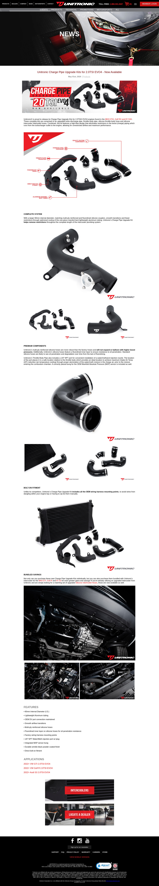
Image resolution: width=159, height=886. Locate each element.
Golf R (49, 581)
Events (44, 10)
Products (5, 3)
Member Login (149, 4)
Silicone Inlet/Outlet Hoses (86, 583)
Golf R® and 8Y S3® (123, 119)
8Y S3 (58, 581)
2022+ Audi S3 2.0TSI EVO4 (37, 772)
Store (104, 852)
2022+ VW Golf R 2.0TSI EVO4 (38, 768)
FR (135, 4)
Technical (71, 10)
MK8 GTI (42, 581)
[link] (104, 866)
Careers (96, 852)
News (31, 3)
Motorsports (40, 3)
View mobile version (79, 857)
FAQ (62, 852)
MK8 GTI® (109, 119)
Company (23, 3)
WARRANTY (86, 852)
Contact (50, 3)
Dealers (15, 3)
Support (55, 852)
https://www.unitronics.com (113, 881)
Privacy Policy (73, 852)
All (117, 10)
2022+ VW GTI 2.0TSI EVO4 (37, 764)
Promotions (86, 10)
